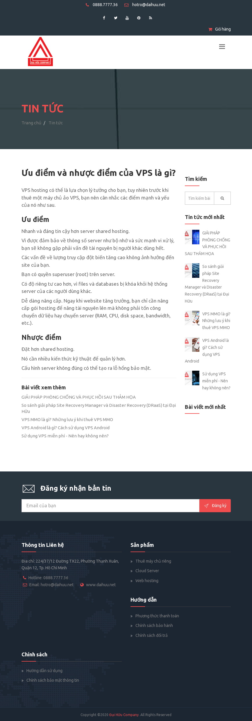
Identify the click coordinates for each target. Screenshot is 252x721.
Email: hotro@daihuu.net (51, 584)
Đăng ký (215, 505)
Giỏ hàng (219, 29)
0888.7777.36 (102, 4)
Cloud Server (147, 570)
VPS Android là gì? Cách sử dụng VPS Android (66, 427)
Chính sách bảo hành (154, 625)
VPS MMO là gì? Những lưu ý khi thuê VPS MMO (67, 419)
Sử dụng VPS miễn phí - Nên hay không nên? (65, 435)
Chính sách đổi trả (151, 635)
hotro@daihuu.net (144, 4)
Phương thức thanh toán (157, 616)
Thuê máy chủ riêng (153, 561)
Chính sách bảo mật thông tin (52, 680)
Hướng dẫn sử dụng (44, 670)
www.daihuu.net (101, 584)
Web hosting (146, 580)
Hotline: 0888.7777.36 (48, 577)
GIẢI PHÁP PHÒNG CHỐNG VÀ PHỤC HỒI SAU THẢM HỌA (79, 397)
